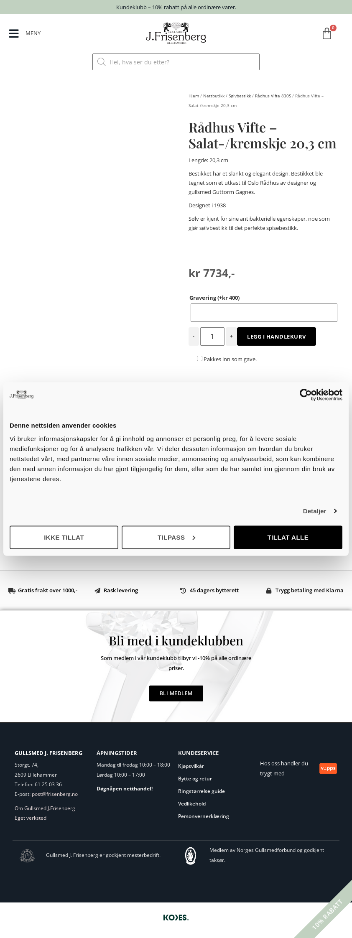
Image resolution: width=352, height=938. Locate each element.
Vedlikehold (192, 803)
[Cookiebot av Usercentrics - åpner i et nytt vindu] (305, 395)
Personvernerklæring (203, 816)
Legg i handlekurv (276, 336)
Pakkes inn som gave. (227, 359)
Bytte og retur (195, 778)
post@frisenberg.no (55, 794)
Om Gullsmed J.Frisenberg (45, 808)
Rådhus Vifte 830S (273, 96)
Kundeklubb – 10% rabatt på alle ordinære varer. (176, 7)
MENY (33, 33)
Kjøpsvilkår (191, 766)
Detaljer (314, 511)
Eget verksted (30, 817)
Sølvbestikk (240, 96)
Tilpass (176, 536)
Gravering (214, 297)
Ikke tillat (64, 536)
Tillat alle (288, 536)
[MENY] (14, 34)
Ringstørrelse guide (201, 791)
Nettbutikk (213, 96)
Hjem (194, 96)
